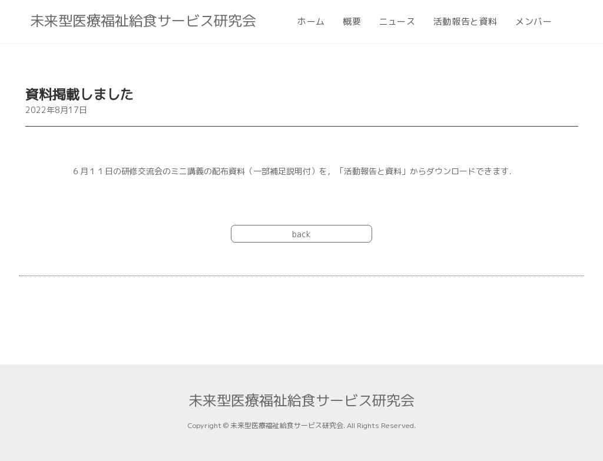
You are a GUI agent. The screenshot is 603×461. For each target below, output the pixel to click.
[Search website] (571, 22)
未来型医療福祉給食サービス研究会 (143, 21)
